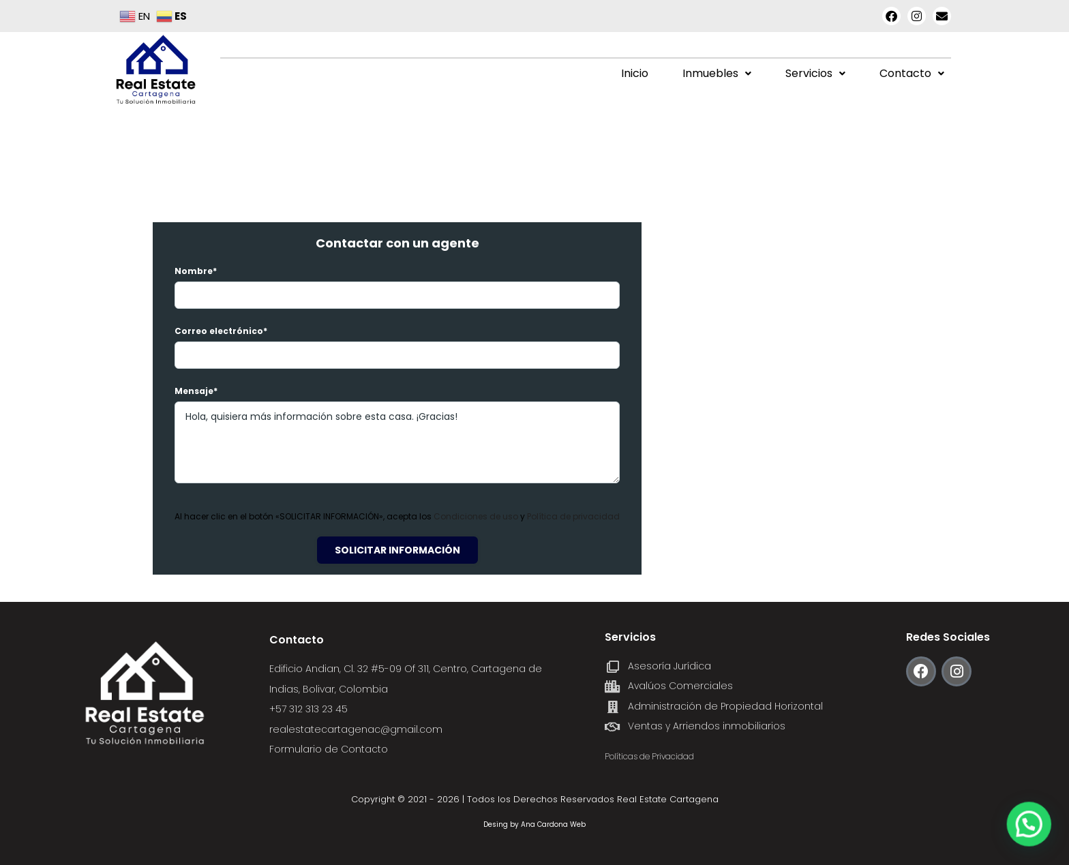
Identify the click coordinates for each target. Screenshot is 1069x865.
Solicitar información (397, 550)
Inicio (634, 73)
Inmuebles (716, 73)
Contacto (911, 73)
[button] (717, 74)
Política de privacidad (573, 516)
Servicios (815, 73)
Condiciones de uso (477, 516)
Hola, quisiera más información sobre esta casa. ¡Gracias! (397, 442)
